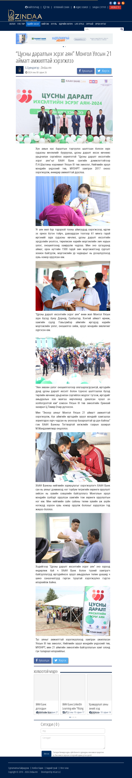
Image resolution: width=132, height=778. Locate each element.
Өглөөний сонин (61, 7)
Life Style (79, 24)
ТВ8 (46, 7)
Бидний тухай (51, 768)
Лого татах (64, 768)
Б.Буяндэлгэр (32, 68)
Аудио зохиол (81, 7)
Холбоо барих (37, 768)
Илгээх (46, 753)
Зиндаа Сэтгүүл (99, 7)
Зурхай (89, 24)
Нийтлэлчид (32, 7)
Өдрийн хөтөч (66, 24)
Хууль (54, 24)
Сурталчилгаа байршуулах (18, 768)
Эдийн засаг (33, 24)
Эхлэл (12, 24)
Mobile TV (115, 7)
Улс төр (21, 24)
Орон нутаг (100, 24)
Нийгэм (45, 24)
